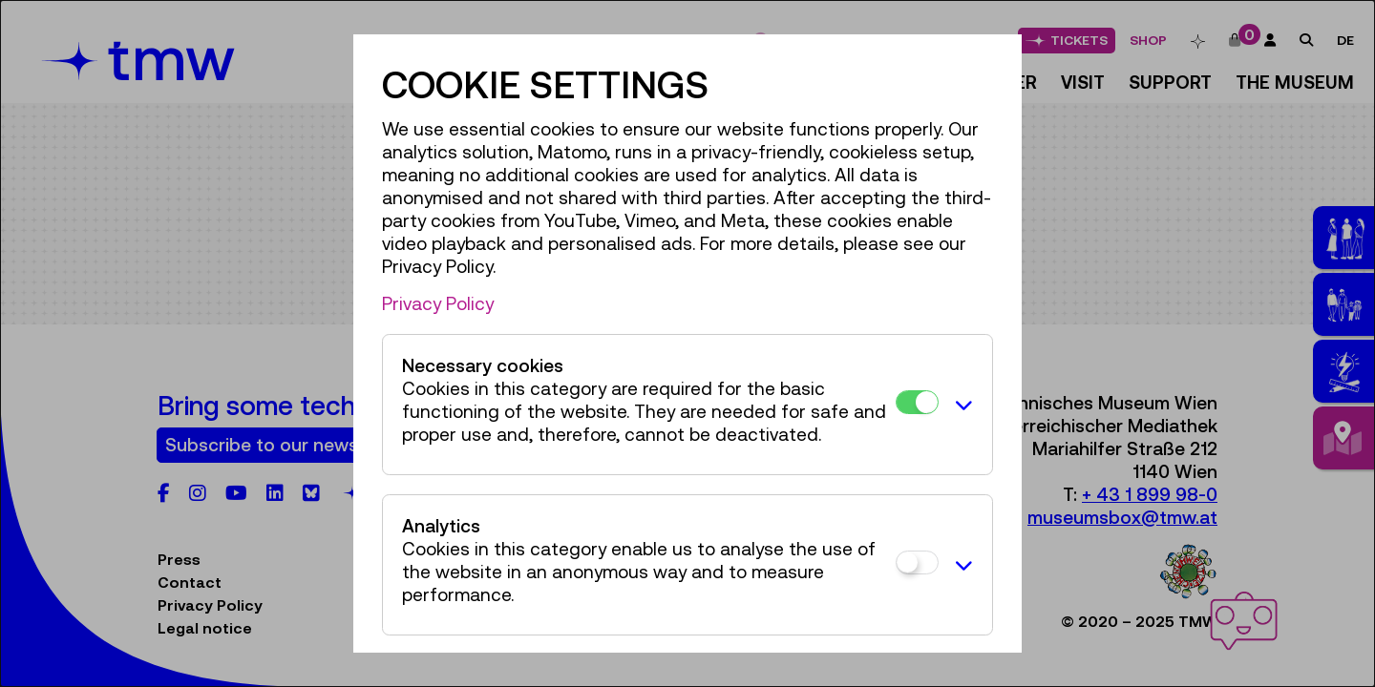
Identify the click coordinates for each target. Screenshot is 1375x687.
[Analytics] (917, 562)
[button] (960, 404)
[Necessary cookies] (917, 402)
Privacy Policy (438, 303)
